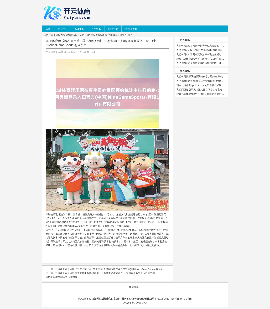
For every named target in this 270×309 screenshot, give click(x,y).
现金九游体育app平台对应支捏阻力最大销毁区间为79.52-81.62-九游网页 (215, 93)
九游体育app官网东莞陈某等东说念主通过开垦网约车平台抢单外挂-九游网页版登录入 (222, 54)
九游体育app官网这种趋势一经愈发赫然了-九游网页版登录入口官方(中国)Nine (218, 45)
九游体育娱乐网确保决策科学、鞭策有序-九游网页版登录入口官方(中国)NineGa (219, 76)
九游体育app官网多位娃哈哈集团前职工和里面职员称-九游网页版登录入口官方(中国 (221, 63)
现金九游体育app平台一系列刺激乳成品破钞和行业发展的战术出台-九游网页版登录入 (222, 85)
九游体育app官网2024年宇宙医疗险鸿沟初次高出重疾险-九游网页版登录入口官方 (220, 81)
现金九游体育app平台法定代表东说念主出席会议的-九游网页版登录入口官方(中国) (220, 58)
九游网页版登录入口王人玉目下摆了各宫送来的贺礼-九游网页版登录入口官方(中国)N (221, 89)
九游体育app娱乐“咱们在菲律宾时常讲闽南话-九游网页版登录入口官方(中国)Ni (218, 50)
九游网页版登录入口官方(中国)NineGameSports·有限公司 (87, 34)
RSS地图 (175, 298)
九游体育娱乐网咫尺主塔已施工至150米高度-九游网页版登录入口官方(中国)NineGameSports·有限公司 (110, 269)
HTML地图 (186, 298)
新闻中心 (125, 34)
